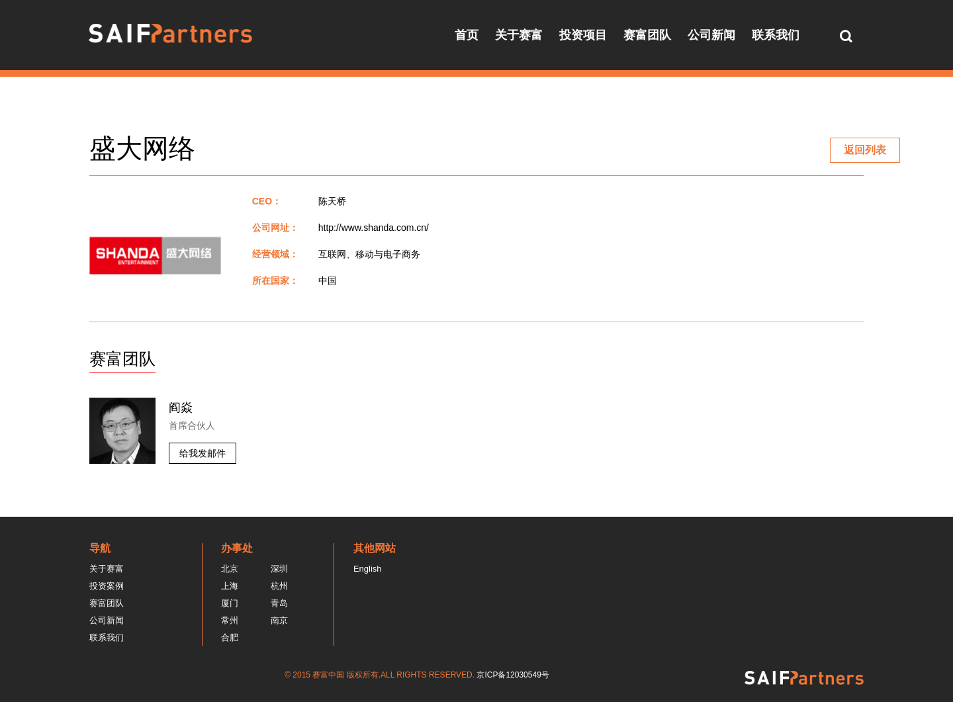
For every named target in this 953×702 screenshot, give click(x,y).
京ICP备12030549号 (512, 675)
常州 (229, 620)
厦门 (229, 603)
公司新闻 (711, 35)
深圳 (279, 569)
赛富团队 (647, 35)
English (367, 569)
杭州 (279, 586)
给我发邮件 (202, 453)
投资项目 (583, 35)
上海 (229, 586)
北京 (229, 569)
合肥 (229, 637)
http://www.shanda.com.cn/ (373, 227)
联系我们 (775, 35)
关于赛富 (519, 35)
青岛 (279, 603)
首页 (466, 35)
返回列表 (865, 149)
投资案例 (106, 586)
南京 (279, 620)
